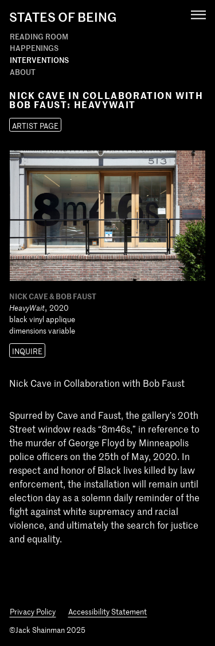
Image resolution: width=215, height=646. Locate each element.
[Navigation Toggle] (198, 14)
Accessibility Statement (107, 611)
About (23, 71)
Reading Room (39, 36)
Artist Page (35, 125)
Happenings (34, 47)
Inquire (27, 351)
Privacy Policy (33, 611)
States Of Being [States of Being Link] (63, 16)
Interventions (39, 59)
